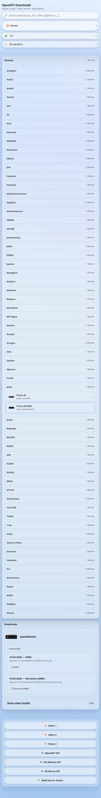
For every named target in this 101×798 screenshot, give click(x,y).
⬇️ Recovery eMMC (20, 688)
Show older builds (50, 703)
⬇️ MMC (15, 667)
